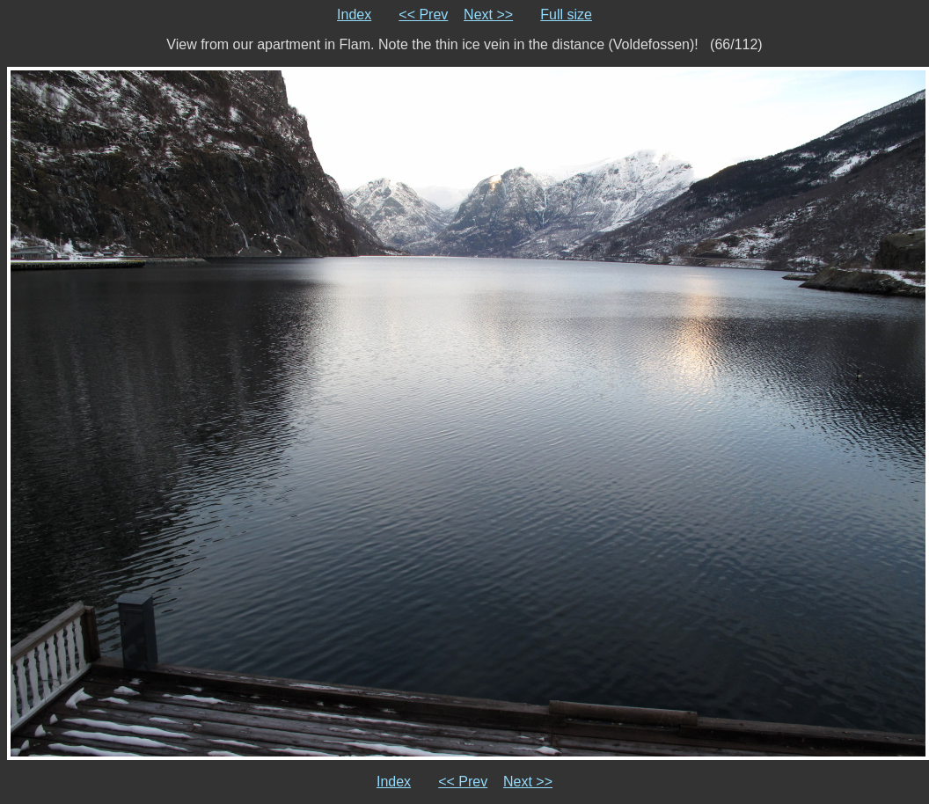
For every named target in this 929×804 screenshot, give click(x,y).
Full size (566, 14)
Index (354, 14)
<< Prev (423, 14)
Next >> (488, 14)
